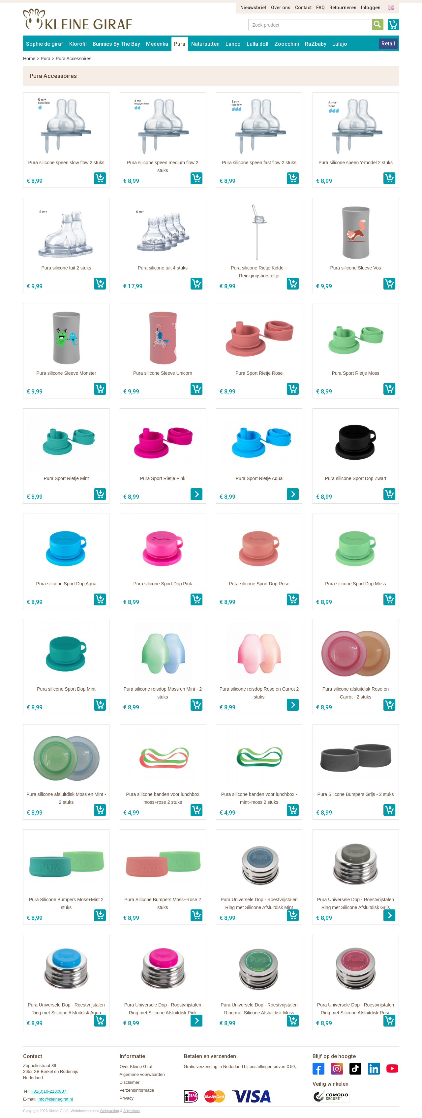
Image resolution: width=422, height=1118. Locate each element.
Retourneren (342, 7)
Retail (388, 43)
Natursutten (205, 44)
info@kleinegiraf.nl (55, 1099)
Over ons (280, 7)
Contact (303, 7)
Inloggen (370, 7)
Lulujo (339, 44)
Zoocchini (286, 44)
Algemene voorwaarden (142, 1074)
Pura (179, 44)
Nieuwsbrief (253, 7)
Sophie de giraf (44, 44)
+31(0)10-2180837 (48, 1091)
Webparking (109, 1111)
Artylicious (131, 1111)
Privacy (127, 1098)
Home (29, 58)
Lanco (233, 44)
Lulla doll (257, 44)
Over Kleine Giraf (136, 1066)
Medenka (157, 44)
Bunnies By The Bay (116, 44)
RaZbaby (315, 44)
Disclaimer (130, 1082)
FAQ (320, 7)
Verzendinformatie (137, 1090)
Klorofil (78, 44)
